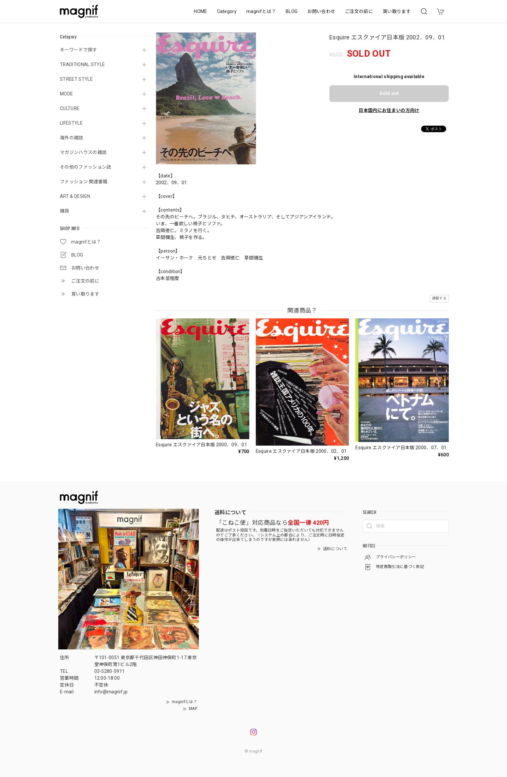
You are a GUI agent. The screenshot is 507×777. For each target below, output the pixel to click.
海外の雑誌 (71, 137)
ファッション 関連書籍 (84, 181)
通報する (439, 298)
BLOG (291, 11)
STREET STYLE (76, 79)
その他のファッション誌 (85, 167)
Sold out (389, 93)
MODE (66, 93)
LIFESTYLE (71, 123)
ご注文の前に (359, 11)
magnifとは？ (261, 11)
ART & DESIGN (75, 196)
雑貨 (64, 211)
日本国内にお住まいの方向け (389, 110)
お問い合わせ (321, 11)
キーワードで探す (78, 49)
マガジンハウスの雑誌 (83, 152)
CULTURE (69, 108)
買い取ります (397, 11)
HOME (200, 11)
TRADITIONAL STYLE (82, 64)
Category (227, 11)
